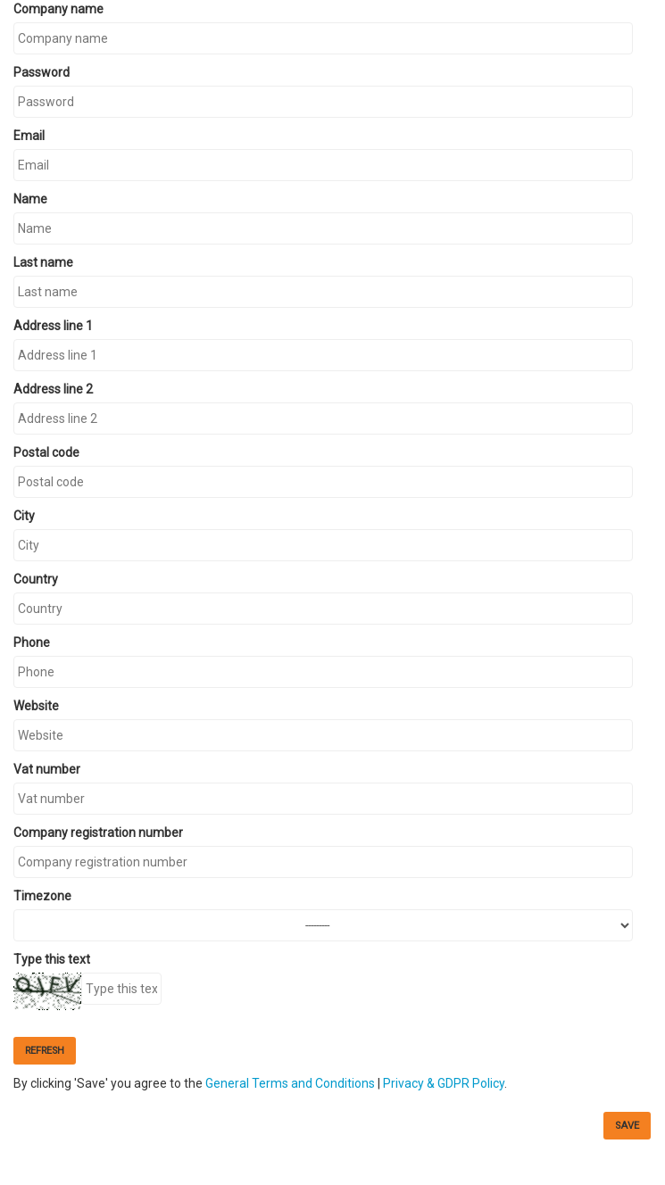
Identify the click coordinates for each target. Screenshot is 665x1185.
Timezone (42, 896)
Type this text (51, 959)
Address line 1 (53, 326)
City (24, 516)
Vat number (46, 769)
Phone (31, 642)
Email (29, 135)
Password (41, 72)
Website (36, 706)
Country (35, 579)
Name (30, 199)
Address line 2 (53, 389)
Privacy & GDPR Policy (443, 1083)
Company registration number (98, 832)
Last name (43, 262)
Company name (58, 9)
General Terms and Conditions (290, 1083)
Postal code (46, 452)
